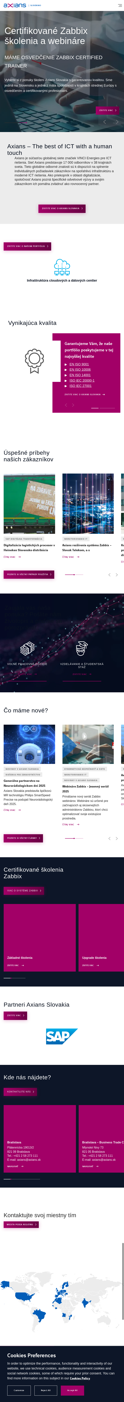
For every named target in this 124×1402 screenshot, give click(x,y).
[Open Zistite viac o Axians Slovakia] (85, 394)
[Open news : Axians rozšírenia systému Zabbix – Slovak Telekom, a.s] (88, 548)
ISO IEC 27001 (81, 386)
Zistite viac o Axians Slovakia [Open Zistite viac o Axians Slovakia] (60, 208)
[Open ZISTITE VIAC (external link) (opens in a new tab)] (27, 661)
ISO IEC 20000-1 (82, 380)
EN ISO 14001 (80, 375)
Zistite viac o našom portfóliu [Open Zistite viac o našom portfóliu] (26, 246)
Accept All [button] (72, 1390)
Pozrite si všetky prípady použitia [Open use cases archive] (27, 574)
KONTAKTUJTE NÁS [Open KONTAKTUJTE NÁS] (19, 1091)
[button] (104, 122)
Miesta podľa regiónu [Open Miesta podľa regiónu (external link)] (20, 1224)
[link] (59, 1291)
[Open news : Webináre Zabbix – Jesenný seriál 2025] (88, 789)
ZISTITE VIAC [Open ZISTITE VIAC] (106, 110)
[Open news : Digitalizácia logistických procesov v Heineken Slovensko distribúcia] (29, 548)
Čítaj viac (10, 557)
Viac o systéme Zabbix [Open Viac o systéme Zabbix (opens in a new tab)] (22, 890)
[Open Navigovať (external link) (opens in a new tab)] (40, 1139)
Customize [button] (19, 1390)
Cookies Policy (80, 1378)
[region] (64, 373)
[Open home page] (15, 5)
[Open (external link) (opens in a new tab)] (62, 1036)
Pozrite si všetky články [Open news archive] (22, 838)
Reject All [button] (46, 1390)
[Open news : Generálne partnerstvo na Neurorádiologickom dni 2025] (29, 783)
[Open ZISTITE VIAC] (62, 270)
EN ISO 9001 (79, 364)
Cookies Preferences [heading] (31, 1356)
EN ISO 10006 (80, 369)
